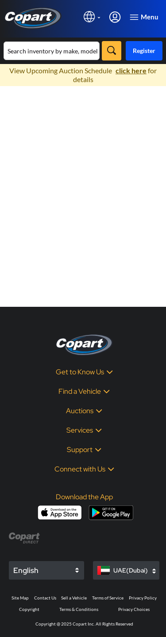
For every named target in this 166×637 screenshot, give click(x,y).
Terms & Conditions (78, 609)
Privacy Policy (143, 597)
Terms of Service (108, 597)
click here (131, 70)
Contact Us (45, 597)
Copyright (29, 609)
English (26, 570)
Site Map (20, 597)
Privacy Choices (134, 609)
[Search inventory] (52, 50)
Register (144, 50)
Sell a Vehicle (74, 597)
